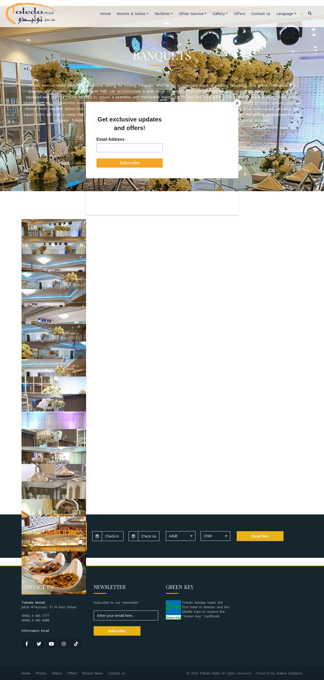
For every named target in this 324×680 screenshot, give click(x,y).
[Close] (237, 103)
